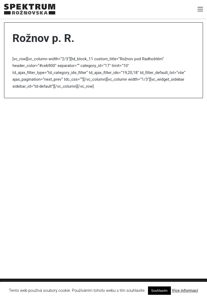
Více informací (185, 290)
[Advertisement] (103, 144)
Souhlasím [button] (159, 291)
